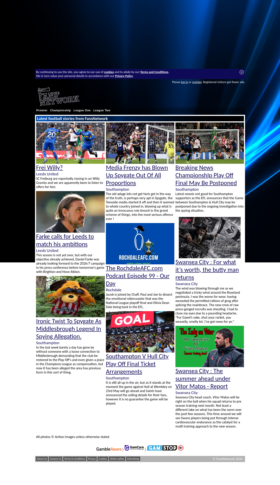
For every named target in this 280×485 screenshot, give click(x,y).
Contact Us (55, 458)
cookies (109, 72)
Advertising (133, 458)
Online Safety (117, 458)
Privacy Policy (124, 76)
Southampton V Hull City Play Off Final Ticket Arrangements (137, 363)
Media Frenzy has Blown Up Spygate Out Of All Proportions (137, 175)
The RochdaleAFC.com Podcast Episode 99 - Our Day (138, 275)
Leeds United (47, 173)
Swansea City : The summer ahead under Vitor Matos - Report (203, 378)
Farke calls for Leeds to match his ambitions (65, 240)
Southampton (47, 342)
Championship (60, 110)
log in (184, 82)
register (196, 82)
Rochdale (114, 289)
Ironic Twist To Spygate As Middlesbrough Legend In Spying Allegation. (68, 328)
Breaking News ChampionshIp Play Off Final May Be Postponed (206, 175)
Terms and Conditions (154, 72)
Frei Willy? (49, 167)
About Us (42, 458)
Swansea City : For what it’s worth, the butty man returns (207, 269)
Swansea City (186, 283)
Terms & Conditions (74, 458)
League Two (101, 110)
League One (82, 110)
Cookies (103, 458)
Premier (41, 110)
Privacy (92, 458)
